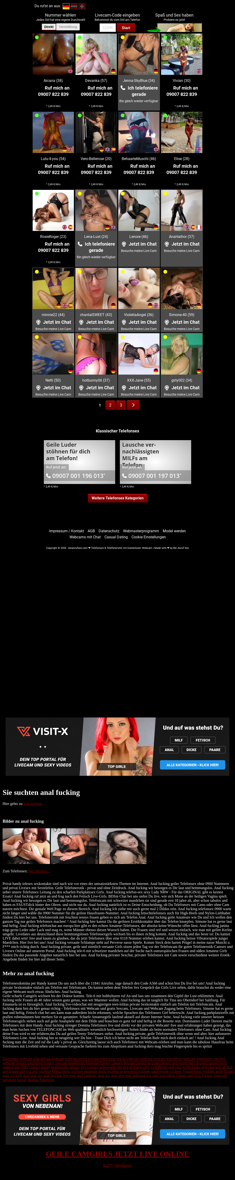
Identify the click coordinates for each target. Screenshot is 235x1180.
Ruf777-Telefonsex (117, 1165)
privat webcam (128, 1059)
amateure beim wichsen (101, 1071)
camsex (117, 1063)
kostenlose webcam (181, 1059)
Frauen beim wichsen (199, 1071)
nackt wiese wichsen (166, 1071)
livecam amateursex (70, 1063)
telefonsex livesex (41, 1063)
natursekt (220, 1076)
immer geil (17, 1071)
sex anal (152, 1076)
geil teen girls (139, 1067)
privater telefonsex (102, 1059)
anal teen (117, 1076)
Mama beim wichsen (67, 1071)
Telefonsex (11, 1059)
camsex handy (39, 1067)
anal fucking (32, 804)
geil (204, 1067)
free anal (69, 1076)
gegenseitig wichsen (135, 1071)
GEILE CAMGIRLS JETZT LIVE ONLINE (117, 1154)
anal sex (36, 1076)
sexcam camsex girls (163, 1063)
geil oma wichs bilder (184, 1067)
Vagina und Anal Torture (194, 1076)
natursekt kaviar (15, 1080)
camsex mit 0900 (15, 1067)
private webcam (52, 1059)
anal (26, 1076)
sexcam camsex (135, 1063)
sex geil (32, 1071)
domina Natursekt (41, 1080)
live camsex (89, 1067)
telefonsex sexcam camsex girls (203, 1063)
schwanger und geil (113, 1067)
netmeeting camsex (65, 1067)
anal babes (167, 1076)
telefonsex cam (208, 1059)
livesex (21, 1063)
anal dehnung (135, 1076)
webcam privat (76, 1059)
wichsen (45, 1071)
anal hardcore (87, 1076)
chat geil (214, 1067)
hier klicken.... (39, 871)
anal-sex (104, 1076)
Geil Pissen (159, 1067)
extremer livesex (98, 1063)
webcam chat (29, 1059)
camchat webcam (153, 1059)
